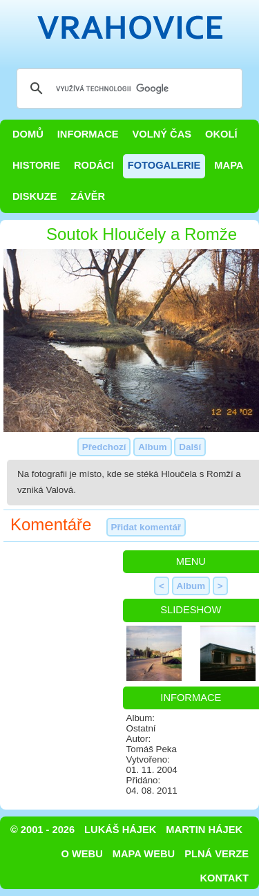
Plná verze (216, 853)
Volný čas (162, 134)
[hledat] (127, 88)
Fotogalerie (164, 165)
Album (152, 447)
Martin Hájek (204, 829)
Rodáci (94, 165)
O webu (82, 853)
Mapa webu (144, 853)
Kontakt (224, 878)
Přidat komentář (146, 527)
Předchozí (104, 447)
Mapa (228, 165)
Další (190, 447)
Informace (88, 134)
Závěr (87, 196)
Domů (28, 134)
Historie (36, 165)
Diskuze (34, 196)
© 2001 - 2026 (42, 829)
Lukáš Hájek (120, 829)
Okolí (221, 134)
